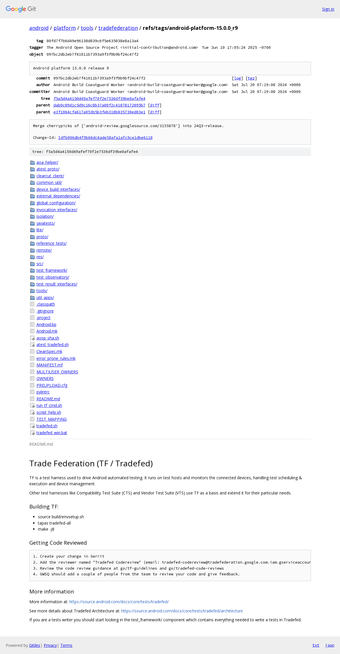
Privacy (50, 645)
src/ (40, 263)
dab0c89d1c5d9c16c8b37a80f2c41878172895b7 (99, 105)
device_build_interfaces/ (58, 189)
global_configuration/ (56, 202)
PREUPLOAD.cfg (52, 385)
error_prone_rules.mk (56, 358)
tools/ (42, 290)
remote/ (44, 250)
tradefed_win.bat (52, 432)
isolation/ (45, 216)
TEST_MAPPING (52, 419)
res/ (40, 256)
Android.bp (46, 324)
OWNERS (45, 378)
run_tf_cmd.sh (49, 405)
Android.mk (47, 331)
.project (44, 317)
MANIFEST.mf (50, 365)
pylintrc (43, 392)
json (329, 645)
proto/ (42, 236)
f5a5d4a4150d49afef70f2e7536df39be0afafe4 (99, 98)
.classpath (46, 304)
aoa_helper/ (47, 162)
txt (315, 645)
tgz (251, 78)
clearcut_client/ (50, 175)
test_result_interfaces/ (57, 284)
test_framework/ (52, 270)
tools (87, 27)
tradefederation (118, 27)
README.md (48, 398)
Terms (66, 645)
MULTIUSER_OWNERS (57, 371)
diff (154, 105)
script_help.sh (49, 412)
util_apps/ (45, 297)
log (237, 78)
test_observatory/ (53, 277)
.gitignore (45, 311)
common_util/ (49, 182)
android (39, 27)
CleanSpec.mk (49, 351)
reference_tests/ (52, 243)
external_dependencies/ (58, 196)
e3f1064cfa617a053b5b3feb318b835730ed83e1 (99, 112)
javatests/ (46, 223)
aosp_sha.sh (48, 338)
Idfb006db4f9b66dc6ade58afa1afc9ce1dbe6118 (105, 137)
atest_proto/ (48, 169)
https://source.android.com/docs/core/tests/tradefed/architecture (182, 611)
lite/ (40, 229)
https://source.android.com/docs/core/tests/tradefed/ (119, 601)
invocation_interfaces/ (57, 209)
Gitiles (34, 645)
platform (64, 27)
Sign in (328, 9)
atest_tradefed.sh (53, 344)
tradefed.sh (47, 425)
